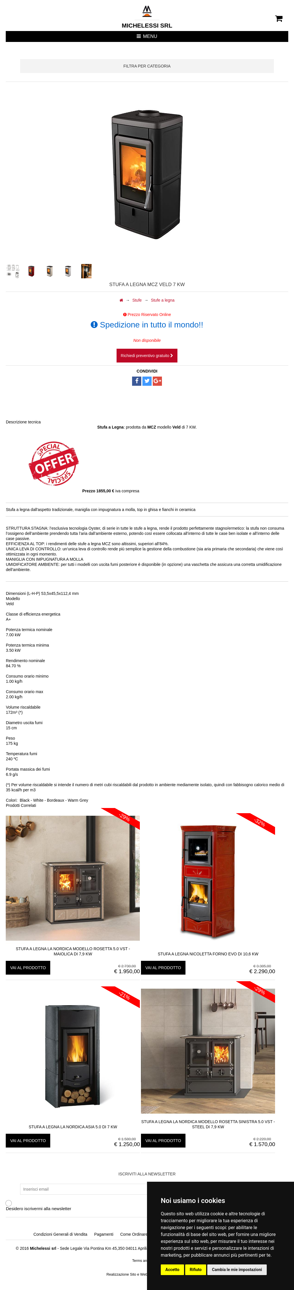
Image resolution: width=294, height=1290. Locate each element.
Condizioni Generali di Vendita (60, 1234)
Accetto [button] (172, 1269)
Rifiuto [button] (196, 1269)
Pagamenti (103, 1234)
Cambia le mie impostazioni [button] (237, 1269)
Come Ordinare (134, 1234)
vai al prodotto (28, 967)
